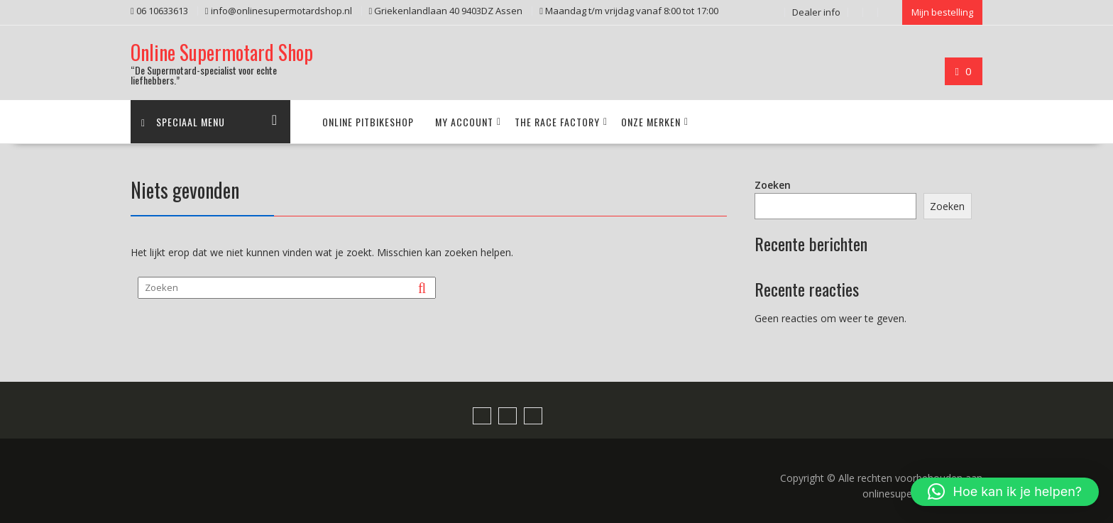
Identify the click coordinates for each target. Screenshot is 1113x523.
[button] (1005, 492)
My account (464, 121)
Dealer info (816, 12)
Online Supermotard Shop (222, 52)
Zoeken (773, 185)
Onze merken (651, 121)
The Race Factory (557, 121)
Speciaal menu (183, 121)
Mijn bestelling (942, 12)
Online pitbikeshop (368, 121)
